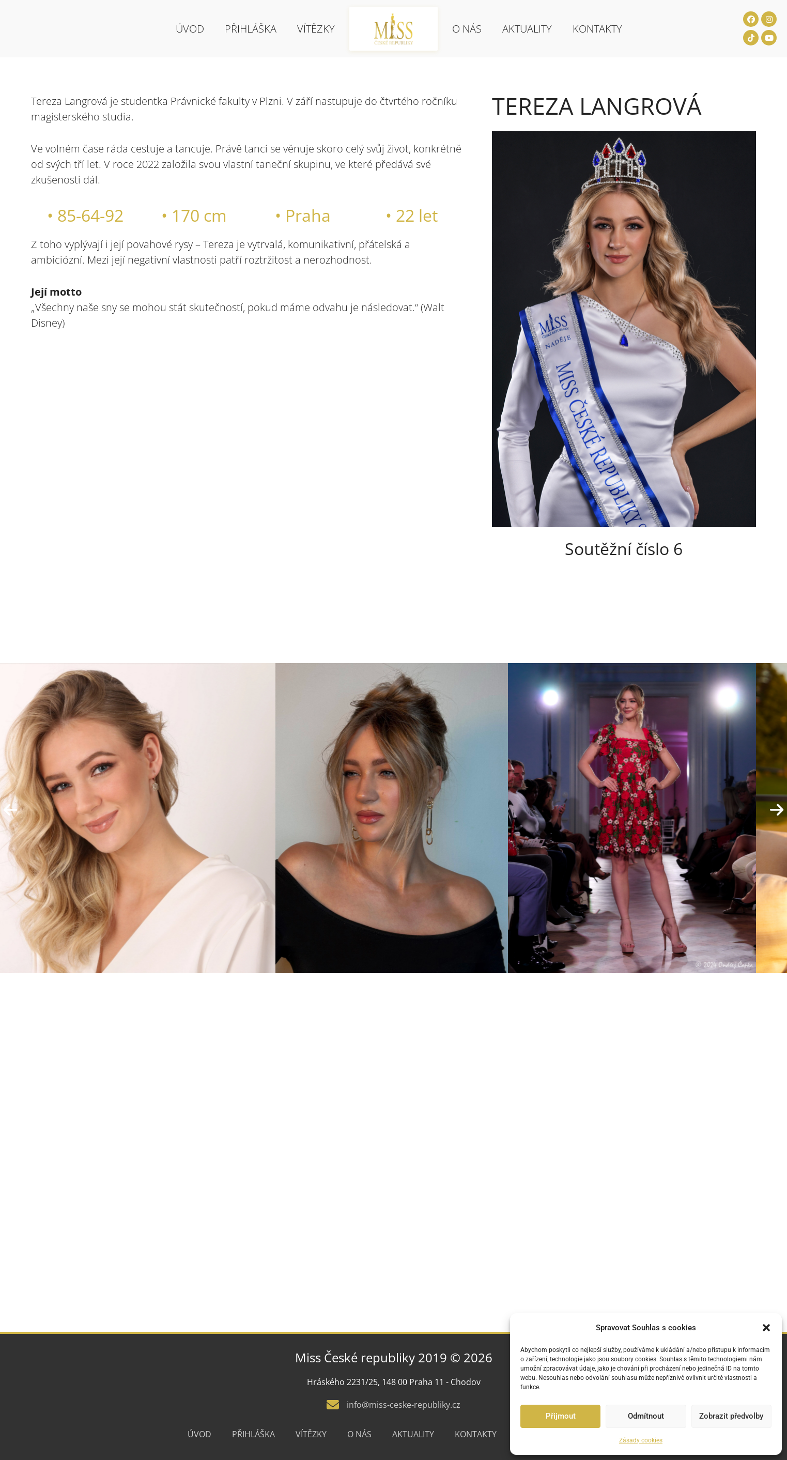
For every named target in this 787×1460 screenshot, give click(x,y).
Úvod (190, 29)
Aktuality (527, 29)
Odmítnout (646, 1416)
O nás (467, 29)
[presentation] (10, 810)
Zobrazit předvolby (731, 1416)
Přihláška (250, 29)
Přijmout (561, 1416)
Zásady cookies (640, 1440)
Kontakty (597, 29)
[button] (766, 1328)
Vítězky (316, 29)
